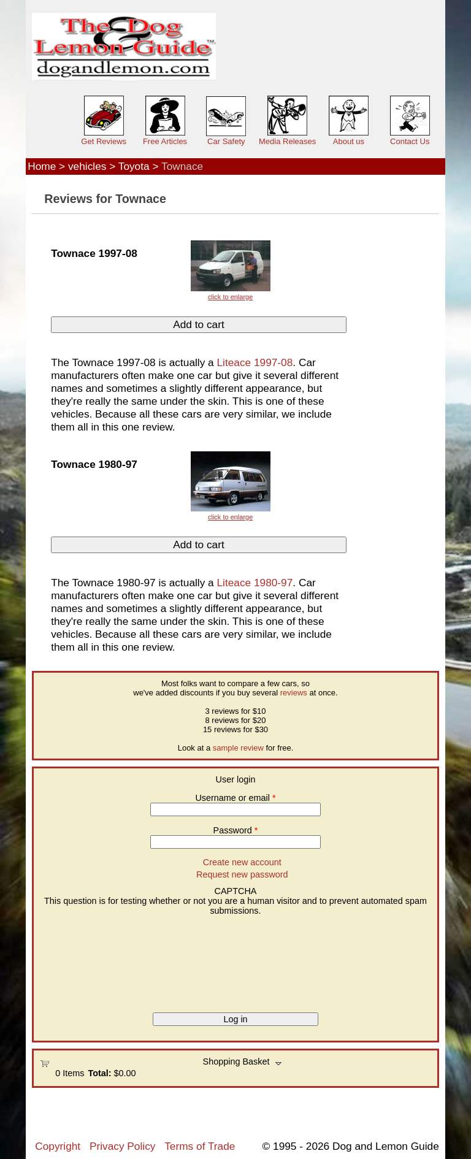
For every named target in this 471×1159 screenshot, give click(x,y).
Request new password (242, 874)
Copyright (57, 1146)
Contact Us (409, 141)
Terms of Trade (199, 1146)
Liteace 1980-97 (254, 582)
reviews (293, 692)
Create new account (242, 862)
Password (235, 830)
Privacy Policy (122, 1146)
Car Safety (226, 141)
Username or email (235, 798)
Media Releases (287, 141)
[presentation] (90, 960)
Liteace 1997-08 (254, 362)
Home (42, 166)
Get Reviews (103, 141)
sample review (238, 747)
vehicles (87, 166)
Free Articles (165, 141)
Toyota (134, 166)
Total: (99, 1073)
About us (348, 141)
